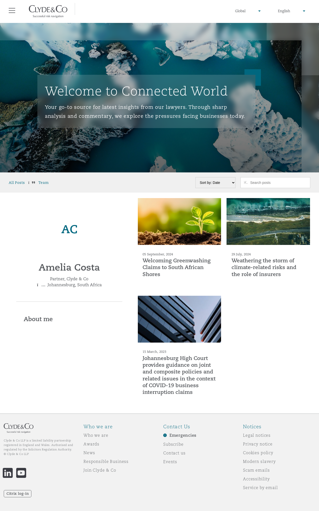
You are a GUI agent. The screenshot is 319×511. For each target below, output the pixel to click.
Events (170, 461)
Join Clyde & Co (99, 470)
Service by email (260, 487)
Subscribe (173, 444)
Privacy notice (258, 443)
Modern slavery (259, 461)
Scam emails (256, 470)
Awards (91, 443)
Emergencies (182, 435)
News (89, 452)
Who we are (95, 435)
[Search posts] (278, 182)
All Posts (17, 182)
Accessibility (256, 478)
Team (43, 182)
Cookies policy (258, 452)
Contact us (174, 452)
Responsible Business (106, 461)
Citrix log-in (17, 493)
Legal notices (257, 435)
